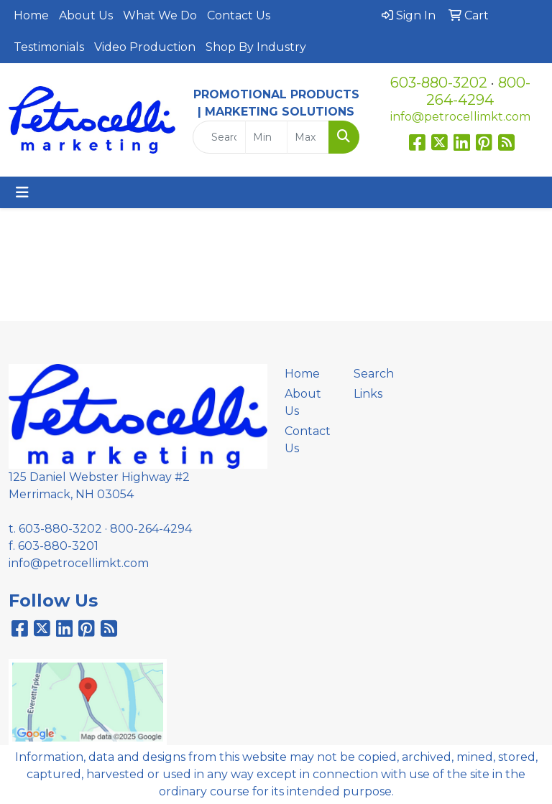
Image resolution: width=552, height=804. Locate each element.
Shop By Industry (256, 47)
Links (368, 394)
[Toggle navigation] (22, 192)
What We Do (160, 15)
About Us (86, 15)
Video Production (145, 47)
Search (374, 373)
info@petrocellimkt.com (460, 116)
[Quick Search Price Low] (266, 137)
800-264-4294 (478, 91)
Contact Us (238, 15)
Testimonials (49, 47)
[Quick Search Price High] (308, 137)
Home (31, 15)
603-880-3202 (438, 82)
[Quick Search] (219, 137)
